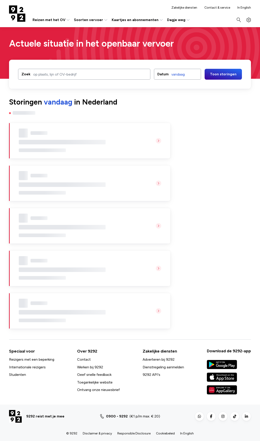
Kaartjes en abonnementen (137, 20)
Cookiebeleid (165, 433)
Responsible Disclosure (134, 433)
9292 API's (151, 374)
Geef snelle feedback (94, 374)
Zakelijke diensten (184, 8)
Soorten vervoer (91, 20)
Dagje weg (178, 20)
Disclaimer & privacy (97, 433)
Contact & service (217, 8)
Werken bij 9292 (90, 367)
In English (244, 8)
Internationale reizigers (27, 367)
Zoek (26, 74)
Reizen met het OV (51, 20)
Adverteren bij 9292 (159, 359)
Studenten (17, 374)
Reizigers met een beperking (31, 359)
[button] (177, 74)
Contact (84, 359)
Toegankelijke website (95, 382)
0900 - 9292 (117, 416)
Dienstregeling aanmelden (163, 367)
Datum (163, 74)
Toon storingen (223, 74)
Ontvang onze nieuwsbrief (98, 390)
